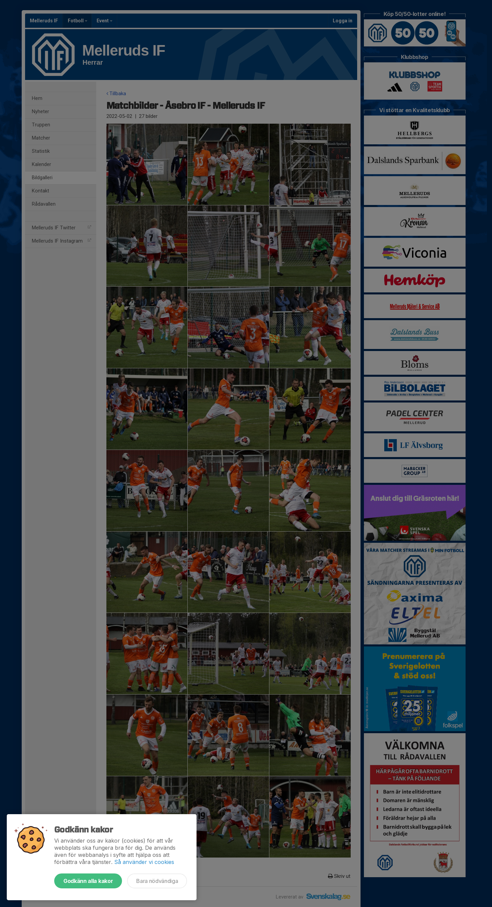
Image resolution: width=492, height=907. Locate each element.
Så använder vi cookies (144, 862)
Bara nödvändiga (157, 881)
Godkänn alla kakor (88, 881)
